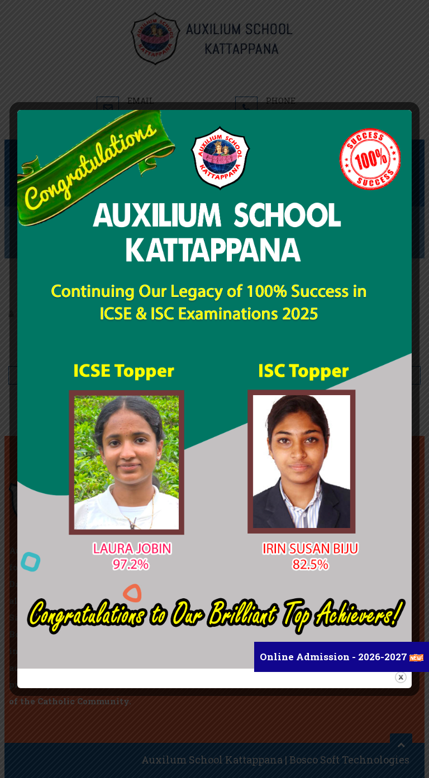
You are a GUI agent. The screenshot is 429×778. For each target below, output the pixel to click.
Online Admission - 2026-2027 (334, 656)
